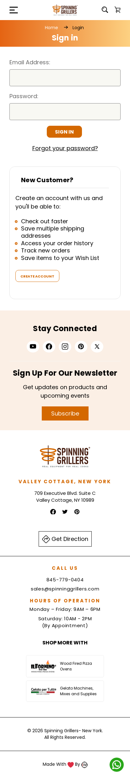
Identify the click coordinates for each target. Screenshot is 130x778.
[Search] (105, 10)
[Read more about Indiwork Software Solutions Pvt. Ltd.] (84, 764)
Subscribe (65, 413)
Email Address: (29, 62)
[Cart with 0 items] (117, 10)
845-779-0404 (65, 579)
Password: (23, 96)
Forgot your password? (65, 148)
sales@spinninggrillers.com (65, 588)
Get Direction (65, 539)
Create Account (37, 276)
